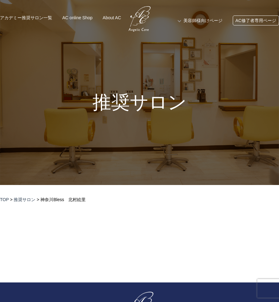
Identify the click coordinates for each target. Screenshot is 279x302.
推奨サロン (139, 102)
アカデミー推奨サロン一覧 (26, 18)
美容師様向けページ (203, 20)
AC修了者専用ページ (256, 20)
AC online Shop (77, 18)
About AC (112, 18)
